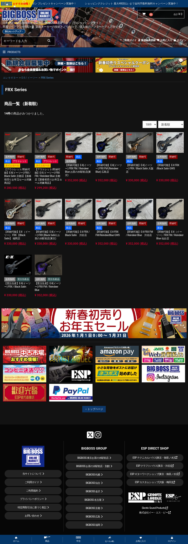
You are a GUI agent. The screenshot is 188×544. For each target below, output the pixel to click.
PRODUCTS (11, 52)
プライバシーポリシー (32, 498)
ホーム (16, 540)
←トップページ (94, 409)
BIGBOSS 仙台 (93, 482)
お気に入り (164, 40)
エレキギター (10, 77)
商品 (47, 539)
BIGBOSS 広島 (93, 516)
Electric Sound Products (155, 507)
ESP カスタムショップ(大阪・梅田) (155, 482)
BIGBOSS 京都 (93, 508)
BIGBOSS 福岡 (93, 524)
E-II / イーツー (29, 77)
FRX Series (47, 77)
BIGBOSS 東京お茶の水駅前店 (93, 457)
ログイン (179, 40)
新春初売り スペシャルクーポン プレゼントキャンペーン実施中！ (48, 3)
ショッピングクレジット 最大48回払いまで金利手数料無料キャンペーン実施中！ (141, 3)
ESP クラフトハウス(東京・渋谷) (155, 465)
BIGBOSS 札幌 (93, 474)
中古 (78, 539)
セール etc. (109, 539)
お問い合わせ (32, 515)
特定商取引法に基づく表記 (32, 507)
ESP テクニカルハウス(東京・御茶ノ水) (155, 457)
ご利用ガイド (128, 40)
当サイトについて (31, 473)
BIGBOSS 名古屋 (92, 499)
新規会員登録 (147, 40)
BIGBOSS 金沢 (93, 491)
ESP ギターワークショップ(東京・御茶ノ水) (155, 474)
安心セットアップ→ (14, 31)
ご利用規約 (32, 490)
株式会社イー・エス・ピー (155, 512)
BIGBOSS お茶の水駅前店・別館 (93, 466)
